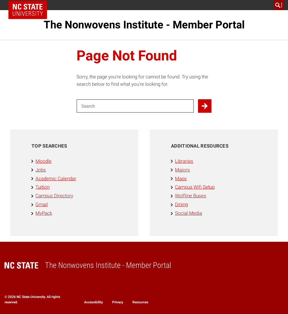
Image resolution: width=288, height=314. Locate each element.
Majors (182, 170)
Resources (140, 302)
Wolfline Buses (190, 195)
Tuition (42, 187)
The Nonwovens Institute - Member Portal (144, 25)
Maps (181, 178)
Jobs (40, 170)
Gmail (41, 204)
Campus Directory (54, 195)
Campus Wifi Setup (195, 187)
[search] (279, 5)
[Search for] (135, 106)
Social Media (188, 213)
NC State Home (29, 5)
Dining (181, 204)
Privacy (117, 302)
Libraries (184, 161)
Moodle (43, 161)
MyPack (43, 213)
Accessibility (93, 302)
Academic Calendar (55, 178)
